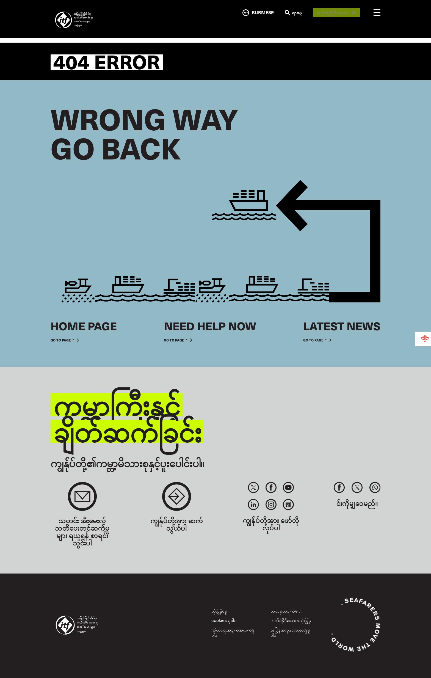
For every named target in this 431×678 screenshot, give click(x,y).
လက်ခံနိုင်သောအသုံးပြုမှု (290, 620)
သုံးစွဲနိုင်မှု (219, 611)
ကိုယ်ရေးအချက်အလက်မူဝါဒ (233, 632)
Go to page (61, 340)
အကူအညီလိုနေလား (332, 13)
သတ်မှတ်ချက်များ (286, 611)
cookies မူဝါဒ (223, 620)
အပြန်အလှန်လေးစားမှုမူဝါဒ (290, 632)
